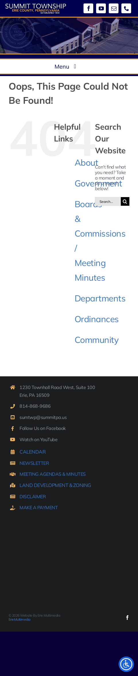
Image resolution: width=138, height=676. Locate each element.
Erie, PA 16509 (34, 395)
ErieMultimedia (19, 619)
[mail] (113, 8)
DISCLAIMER (33, 496)
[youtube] (101, 8)
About (86, 162)
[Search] (125, 201)
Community (97, 339)
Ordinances (97, 319)
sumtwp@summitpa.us (43, 417)
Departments (100, 298)
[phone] (126, 8)
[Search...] (108, 201)
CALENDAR (33, 452)
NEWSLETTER (34, 463)
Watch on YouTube (38, 439)
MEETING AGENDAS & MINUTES (53, 474)
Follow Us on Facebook (43, 428)
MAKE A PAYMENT (39, 507)
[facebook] (88, 8)
